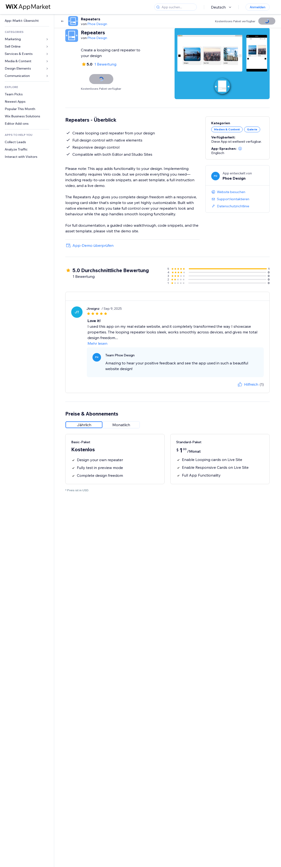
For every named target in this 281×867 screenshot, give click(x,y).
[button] (240, 148)
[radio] (84, 424)
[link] (27, 20)
